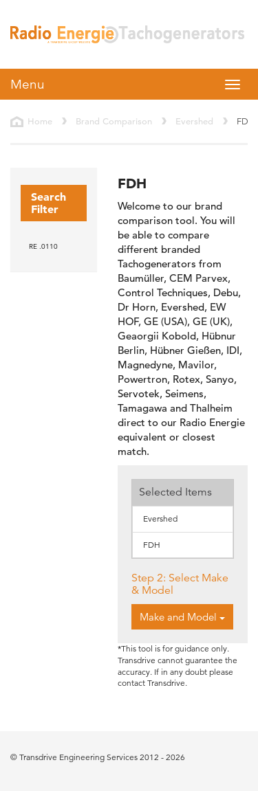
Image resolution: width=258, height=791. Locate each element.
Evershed (194, 121)
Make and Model (182, 616)
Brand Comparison (114, 121)
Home (40, 121)
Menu (27, 84)
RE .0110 (43, 246)
